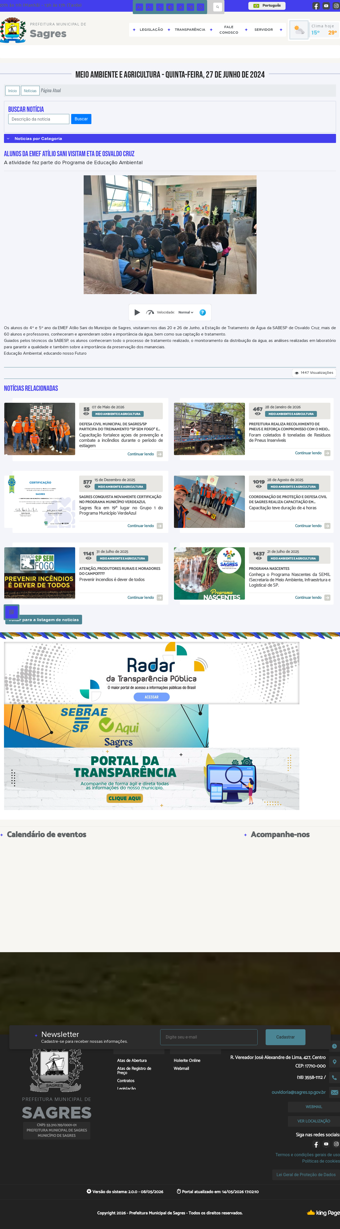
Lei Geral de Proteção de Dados (306, 1174)
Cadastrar (285, 1037)
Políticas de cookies (321, 1161)
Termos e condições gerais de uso (307, 1154)
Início (12, 90)
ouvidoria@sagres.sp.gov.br (299, 1092)
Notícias (30, 90)
